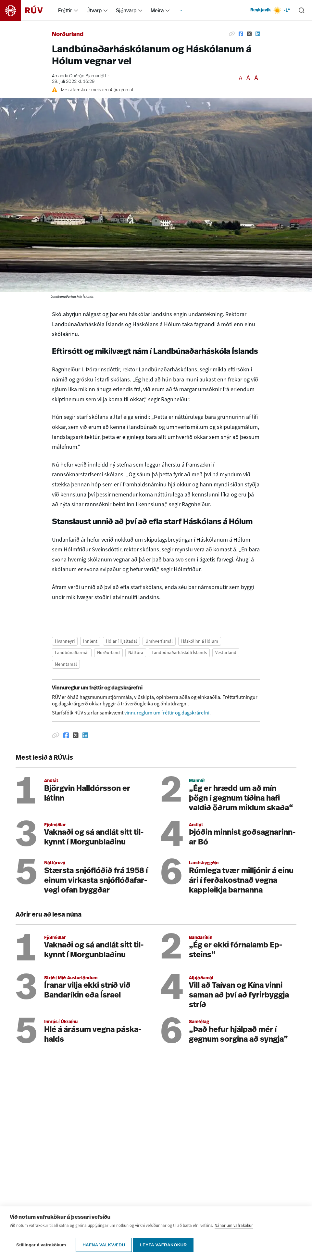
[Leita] (302, 10)
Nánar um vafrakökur (234, 1227)
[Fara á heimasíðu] (27, 10)
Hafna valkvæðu (103, 1244)
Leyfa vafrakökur (165, 1244)
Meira (157, 10)
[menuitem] (76, 10)
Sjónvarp (126, 10)
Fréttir (65, 10)
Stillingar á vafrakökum (41, 1244)
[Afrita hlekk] (232, 33)
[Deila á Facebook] (241, 33)
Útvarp (94, 10)
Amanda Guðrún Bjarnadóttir (80, 76)
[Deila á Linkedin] (258, 33)
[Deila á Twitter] (249, 33)
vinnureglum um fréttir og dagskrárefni (166, 712)
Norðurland (67, 35)
